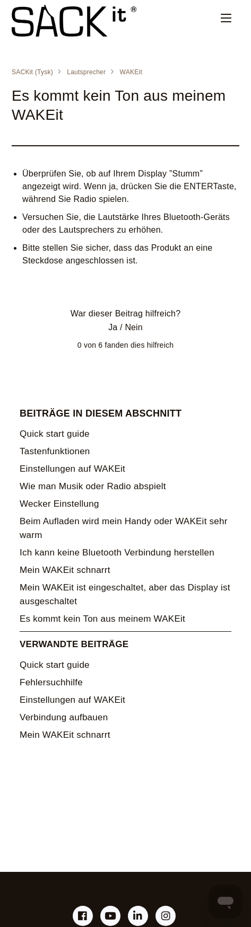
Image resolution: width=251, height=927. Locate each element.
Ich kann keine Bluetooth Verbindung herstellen (117, 553)
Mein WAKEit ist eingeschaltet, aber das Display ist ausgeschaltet (125, 594)
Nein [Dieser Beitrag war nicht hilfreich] (133, 327)
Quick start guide (55, 434)
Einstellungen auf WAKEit (72, 469)
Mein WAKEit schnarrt (65, 570)
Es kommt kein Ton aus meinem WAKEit (102, 619)
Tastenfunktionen (55, 451)
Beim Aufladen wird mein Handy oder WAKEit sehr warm (124, 528)
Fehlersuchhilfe (51, 682)
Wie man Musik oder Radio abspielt (93, 486)
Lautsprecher (86, 72)
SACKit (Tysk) (32, 72)
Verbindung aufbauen (64, 717)
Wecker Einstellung (59, 504)
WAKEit (131, 72)
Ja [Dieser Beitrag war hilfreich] (112, 327)
